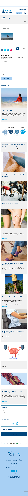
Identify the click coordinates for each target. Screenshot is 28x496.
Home (5, 19)
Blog (7, 19)
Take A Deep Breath (7, 110)
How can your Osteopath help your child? (12, 296)
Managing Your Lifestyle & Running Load (16, 19)
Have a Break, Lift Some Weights (10, 203)
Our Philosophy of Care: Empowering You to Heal (13, 144)
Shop (4, 410)
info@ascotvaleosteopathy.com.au (14, 467)
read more (4, 119)
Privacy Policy (9, 460)
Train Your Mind (6, 364)
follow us (14, 434)
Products (5, 414)
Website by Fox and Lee (17, 460)
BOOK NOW (19, 13)
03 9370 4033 (14, 465)
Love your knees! (6, 231)
